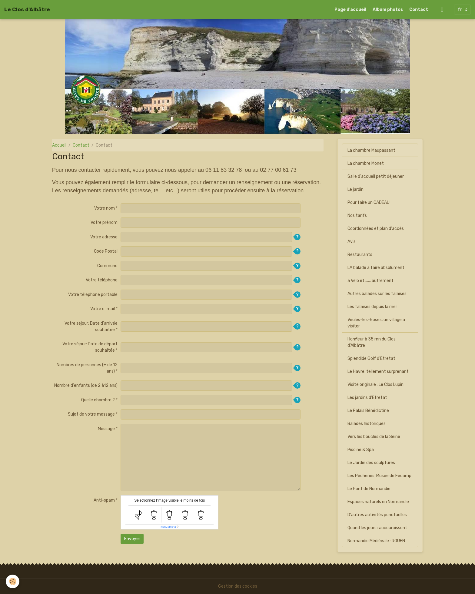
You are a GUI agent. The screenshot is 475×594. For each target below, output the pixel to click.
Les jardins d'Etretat (367, 397)
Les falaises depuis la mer (372, 306)
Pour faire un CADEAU (368, 202)
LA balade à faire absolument (375, 267)
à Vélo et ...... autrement (370, 280)
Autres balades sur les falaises (377, 293)
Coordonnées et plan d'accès (375, 228)
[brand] (27, 9)
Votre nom (104, 208)
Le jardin (355, 189)
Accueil (59, 145)
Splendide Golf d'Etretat (371, 358)
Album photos (388, 9)
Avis (351, 241)
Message (106, 428)
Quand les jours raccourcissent (377, 527)
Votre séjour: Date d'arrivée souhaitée (91, 326)
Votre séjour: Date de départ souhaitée (90, 347)
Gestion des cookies (237, 586)
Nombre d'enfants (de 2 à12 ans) (86, 385)
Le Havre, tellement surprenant (378, 371)
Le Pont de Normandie (368, 488)
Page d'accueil (350, 9)
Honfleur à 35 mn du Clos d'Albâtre (371, 342)
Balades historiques (366, 423)
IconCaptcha (168, 526)
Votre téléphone (102, 280)
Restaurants (359, 254)
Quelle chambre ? (98, 400)
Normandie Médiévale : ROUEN (376, 540)
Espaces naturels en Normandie (378, 501)
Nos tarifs (357, 215)
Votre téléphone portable (93, 294)
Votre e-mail (102, 308)
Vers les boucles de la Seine (373, 436)
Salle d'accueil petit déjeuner (375, 176)
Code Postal (106, 251)
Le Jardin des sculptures (371, 462)
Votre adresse (104, 237)
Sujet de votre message (91, 414)
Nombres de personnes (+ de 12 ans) (87, 368)
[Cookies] (13, 581)
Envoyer (132, 538)
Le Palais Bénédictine (368, 410)
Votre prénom (104, 222)
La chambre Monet (365, 163)
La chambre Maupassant (371, 150)
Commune (107, 265)
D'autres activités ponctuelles (377, 514)
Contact (418, 9)
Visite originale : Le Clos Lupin (375, 384)
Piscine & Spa (360, 449)
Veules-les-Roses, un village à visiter (376, 323)
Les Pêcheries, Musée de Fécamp (379, 475)
